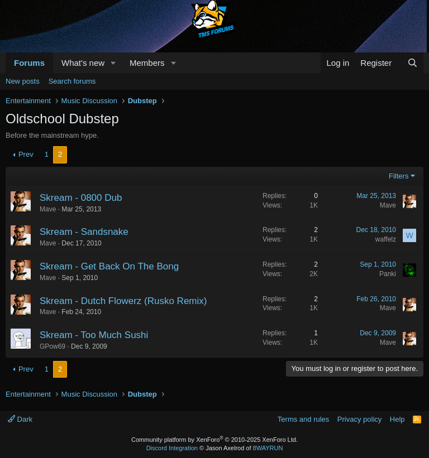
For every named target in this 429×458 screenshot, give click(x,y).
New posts (23, 81)
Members (147, 63)
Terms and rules (303, 419)
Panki (387, 274)
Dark (20, 419)
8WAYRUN (268, 448)
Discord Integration (172, 448)
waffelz (385, 239)
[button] (113, 62)
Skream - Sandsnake (84, 231)
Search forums (72, 81)
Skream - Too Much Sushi (94, 335)
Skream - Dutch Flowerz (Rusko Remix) (123, 301)
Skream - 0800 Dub (81, 197)
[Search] (412, 62)
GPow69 (52, 346)
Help (397, 419)
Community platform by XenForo (214, 439)
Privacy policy (359, 419)
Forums (29, 63)
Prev (26, 154)
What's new (82, 63)
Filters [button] (398, 176)
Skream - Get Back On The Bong (109, 266)
